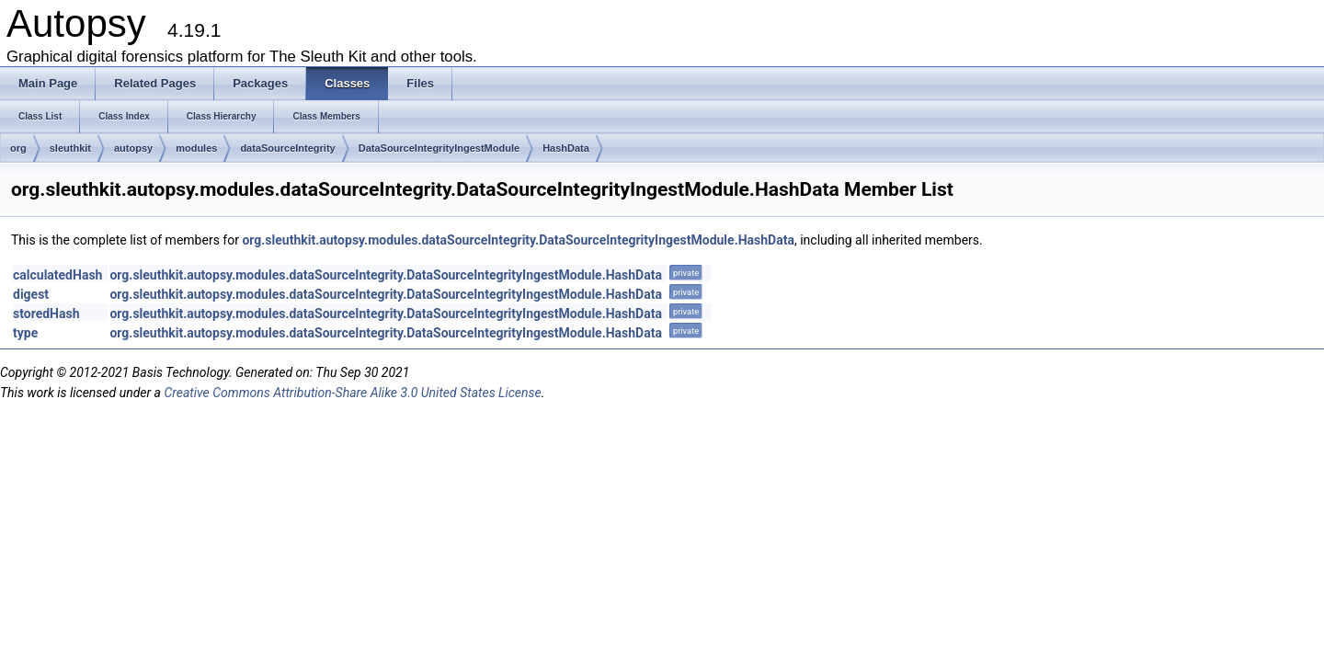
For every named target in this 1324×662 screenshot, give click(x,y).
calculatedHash (57, 275)
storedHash (46, 313)
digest (31, 294)
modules (196, 148)
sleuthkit (70, 148)
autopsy (133, 148)
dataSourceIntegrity (287, 148)
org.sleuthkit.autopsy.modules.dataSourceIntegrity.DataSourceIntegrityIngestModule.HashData (518, 240)
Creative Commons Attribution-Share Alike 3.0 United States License (352, 392)
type (25, 332)
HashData (565, 148)
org (18, 148)
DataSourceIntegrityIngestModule (439, 148)
